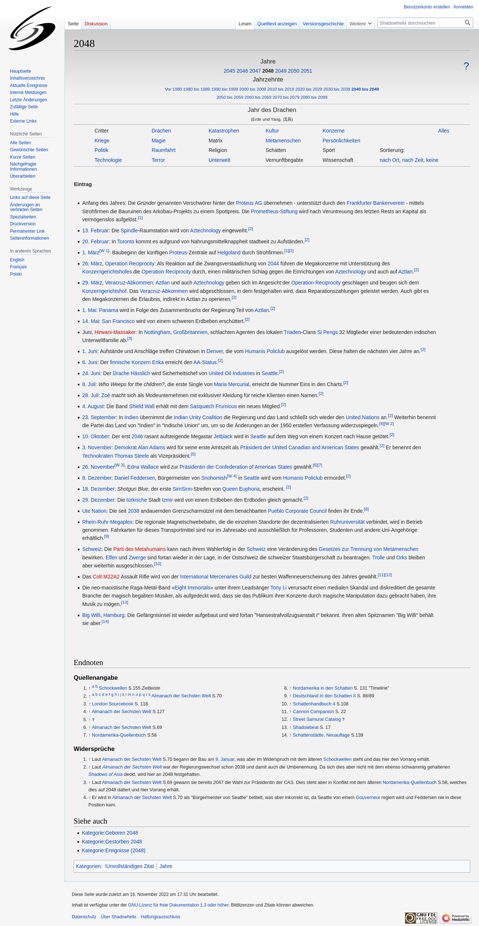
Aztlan (405, 272)
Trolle (378, 557)
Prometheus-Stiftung (274, 211)
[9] (106, 536)
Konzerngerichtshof (104, 291)
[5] (193, 453)
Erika (158, 362)
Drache (121, 373)
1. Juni (89, 351)
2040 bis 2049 (365, 89)
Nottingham (157, 332)
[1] (140, 217)
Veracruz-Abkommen (129, 283)
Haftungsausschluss (160, 916)
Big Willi (91, 615)
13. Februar (95, 230)
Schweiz (91, 549)
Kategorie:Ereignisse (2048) (113, 850)
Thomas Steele (131, 456)
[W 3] (119, 464)
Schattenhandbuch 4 (314, 704)
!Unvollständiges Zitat (129, 866)
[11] (381, 574)
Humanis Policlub (265, 351)
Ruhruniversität (347, 522)
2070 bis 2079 (286, 97)
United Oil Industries (232, 373)
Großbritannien (190, 332)
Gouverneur (368, 797)
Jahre (165, 866)
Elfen (111, 557)
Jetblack (223, 436)
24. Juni (91, 373)
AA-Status (205, 362)
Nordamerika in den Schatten (323, 688)
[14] (105, 621)
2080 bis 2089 (314, 97)
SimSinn (182, 489)
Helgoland (228, 252)
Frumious (226, 406)
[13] (124, 602)
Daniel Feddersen (134, 478)
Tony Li (278, 588)
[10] (157, 563)
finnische (120, 362)
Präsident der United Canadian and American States (300, 447)
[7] (319, 464)
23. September (99, 417)
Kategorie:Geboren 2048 (110, 833)
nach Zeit (412, 160)
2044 (273, 263)
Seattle (270, 373)
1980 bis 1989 (196, 89)
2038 (133, 511)
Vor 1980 (173, 89)
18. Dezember (98, 489)
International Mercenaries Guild (215, 577)
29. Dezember (98, 500)
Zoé (106, 395)
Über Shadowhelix (118, 916)
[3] (129, 338)
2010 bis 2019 (280, 89)
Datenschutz (84, 916)
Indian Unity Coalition (198, 417)
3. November (96, 447)
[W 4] (232, 475)
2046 (242, 71)
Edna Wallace (143, 467)
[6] (315, 464)
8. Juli (89, 384)
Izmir (167, 500)
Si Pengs (327, 332)
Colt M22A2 (106, 577)
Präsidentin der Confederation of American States (236, 467)
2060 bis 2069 (257, 97)
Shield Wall (142, 406)
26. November (98, 467)
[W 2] (389, 423)
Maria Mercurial (231, 384)
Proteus (178, 252)
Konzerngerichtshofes (107, 272)
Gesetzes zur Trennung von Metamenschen (369, 549)
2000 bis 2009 (252, 89)
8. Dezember (96, 478)
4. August (92, 406)
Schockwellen (113, 688)
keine (432, 160)
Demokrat (125, 447)
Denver (214, 351)
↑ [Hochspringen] (89, 704)
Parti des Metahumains (139, 549)
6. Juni (89, 362)
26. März (92, 263)
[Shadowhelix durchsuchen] (425, 23)
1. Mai (89, 310)
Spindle (129, 230)
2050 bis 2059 (230, 97)
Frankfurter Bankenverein (376, 203)
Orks (401, 557)
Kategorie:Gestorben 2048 (112, 842)
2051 (306, 71)
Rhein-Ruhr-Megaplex (107, 522)
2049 (281, 71)
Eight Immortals (192, 588)
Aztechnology (205, 230)
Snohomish (214, 478)
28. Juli (90, 395)
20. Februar (95, 241)
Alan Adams (151, 447)
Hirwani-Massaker (115, 332)
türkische (136, 500)
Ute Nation (94, 511)
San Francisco (118, 321)
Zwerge (137, 557)
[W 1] (104, 250)
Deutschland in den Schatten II (324, 695)
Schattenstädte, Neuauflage (321, 735)
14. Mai (90, 321)
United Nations (363, 417)
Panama (108, 310)
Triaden (292, 332)
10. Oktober (95, 436)
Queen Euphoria (241, 489)
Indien (132, 417)
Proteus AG (249, 203)
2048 (268, 71)
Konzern (141, 362)
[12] (388, 574)
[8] (366, 508)
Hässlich (140, 373)
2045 (229, 71)
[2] (250, 228)
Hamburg (114, 615)
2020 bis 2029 (308, 89)
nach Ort (389, 160)
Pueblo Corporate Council (297, 511)
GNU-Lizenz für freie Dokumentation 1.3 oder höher (178, 905)
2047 (255, 71)
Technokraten (97, 456)
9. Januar (225, 759)
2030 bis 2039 (336, 89)
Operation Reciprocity (130, 263)
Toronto (126, 241)
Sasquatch (202, 406)
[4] (381, 423)
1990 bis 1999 (224, 89)
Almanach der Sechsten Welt (181, 696)
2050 (293, 71)
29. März (92, 283)
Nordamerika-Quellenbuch (119, 735)
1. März (90, 252)
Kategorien (88, 866)
